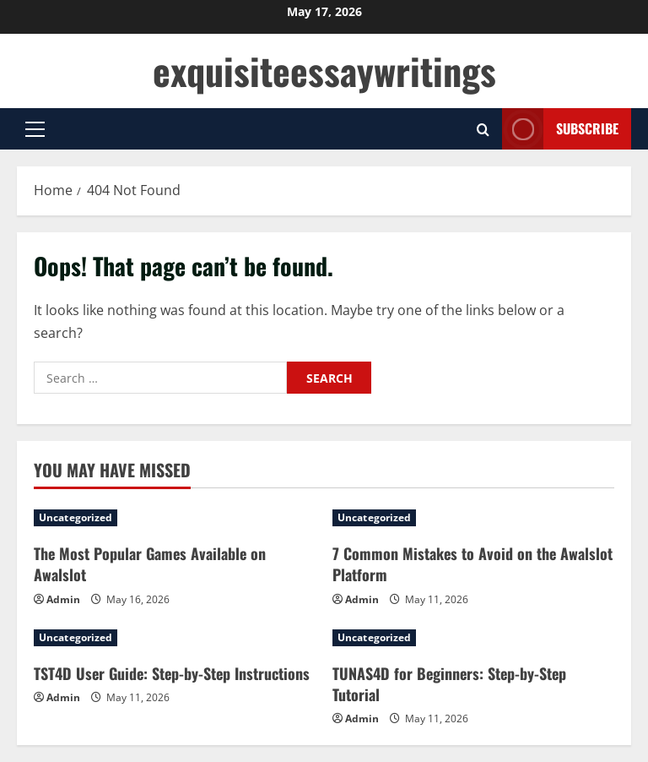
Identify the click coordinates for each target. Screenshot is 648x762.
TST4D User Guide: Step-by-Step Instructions (172, 673)
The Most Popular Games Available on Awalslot (150, 563)
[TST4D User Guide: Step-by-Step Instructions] (175, 637)
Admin (63, 599)
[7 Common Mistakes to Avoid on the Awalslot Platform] (473, 518)
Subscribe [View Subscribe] (560, 129)
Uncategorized (75, 517)
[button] (35, 129)
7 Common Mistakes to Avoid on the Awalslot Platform (472, 563)
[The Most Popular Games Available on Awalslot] (175, 518)
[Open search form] (483, 129)
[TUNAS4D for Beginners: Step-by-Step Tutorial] (473, 637)
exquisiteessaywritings (324, 70)
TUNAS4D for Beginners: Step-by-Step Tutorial (449, 683)
